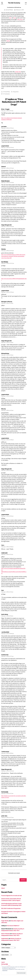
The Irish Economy (14, 3)
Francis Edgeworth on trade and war (11, 895)
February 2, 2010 (20, 9)
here (10, 18)
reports (8, 41)
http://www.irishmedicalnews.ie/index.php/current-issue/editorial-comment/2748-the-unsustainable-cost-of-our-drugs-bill (13, 256)
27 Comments (6, 94)
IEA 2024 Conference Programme (10, 908)
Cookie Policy (4, 970)
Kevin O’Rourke (5, 933)
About (3, 888)
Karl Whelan (10, 9)
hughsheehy (4, 938)
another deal (18, 71)
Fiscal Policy (7, 91)
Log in (3, 962)
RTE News (20, 19)
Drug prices (15, 91)
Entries (4, 964)
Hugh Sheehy (5, 920)
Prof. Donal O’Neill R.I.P (13, 925)
